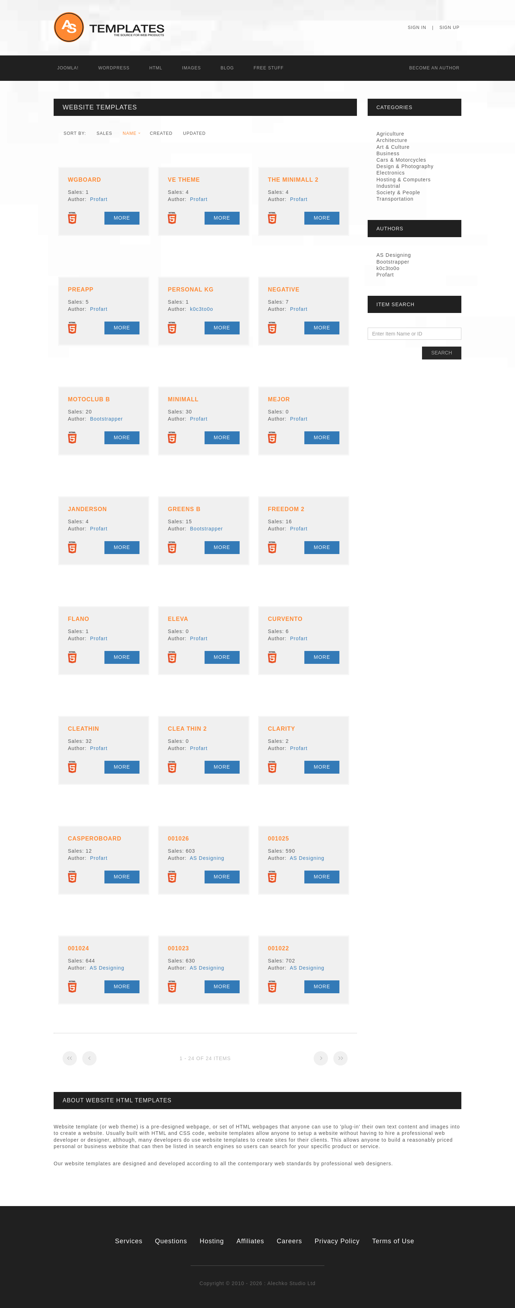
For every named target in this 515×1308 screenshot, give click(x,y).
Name (130, 133)
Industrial (389, 186)
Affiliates (250, 1241)
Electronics (391, 173)
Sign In (417, 27)
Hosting (212, 1241)
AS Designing (207, 858)
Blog (227, 67)
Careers (289, 1241)
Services (128, 1241)
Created (161, 133)
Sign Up (450, 27)
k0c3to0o (201, 309)
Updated (194, 133)
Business (388, 153)
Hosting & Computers (404, 179)
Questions (171, 1241)
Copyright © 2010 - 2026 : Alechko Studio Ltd (257, 1283)
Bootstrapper (106, 419)
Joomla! (68, 67)
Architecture (392, 140)
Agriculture (390, 134)
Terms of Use (393, 1241)
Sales (104, 133)
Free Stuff (269, 67)
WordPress (114, 67)
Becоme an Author (434, 67)
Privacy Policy (337, 1241)
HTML (155, 67)
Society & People (399, 192)
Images (191, 67)
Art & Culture (393, 147)
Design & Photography (405, 166)
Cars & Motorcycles (401, 160)
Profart (99, 199)
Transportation (395, 199)
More (122, 218)
